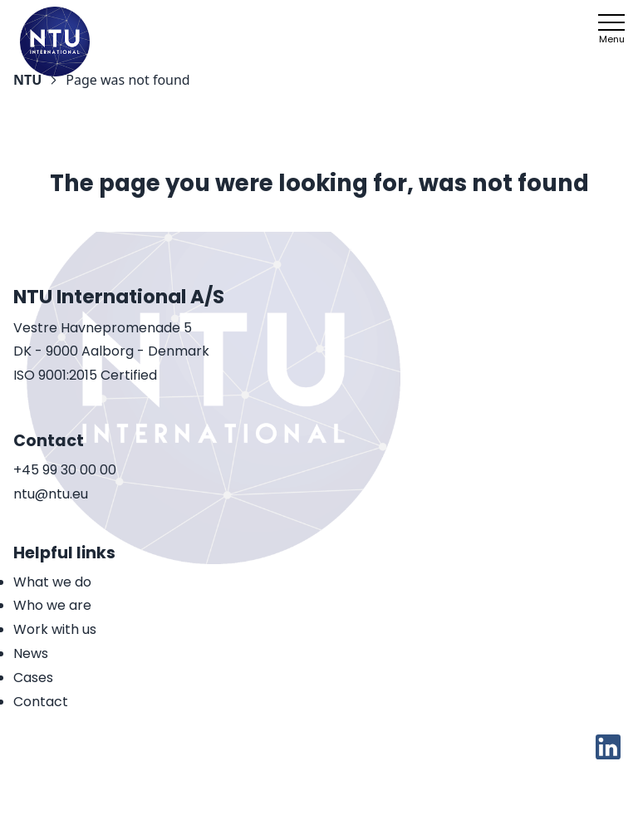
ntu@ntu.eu (50, 494)
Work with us (54, 629)
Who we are (52, 605)
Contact (40, 701)
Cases (33, 677)
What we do (52, 582)
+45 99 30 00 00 (64, 470)
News (30, 653)
